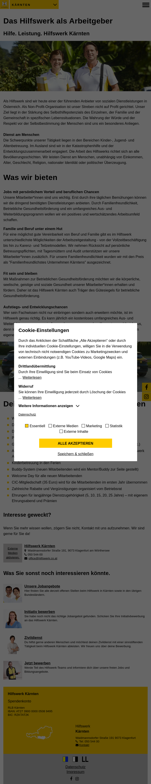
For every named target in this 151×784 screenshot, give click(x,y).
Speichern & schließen (75, 454)
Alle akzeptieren (75, 443)
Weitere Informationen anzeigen (46, 406)
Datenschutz (27, 414)
